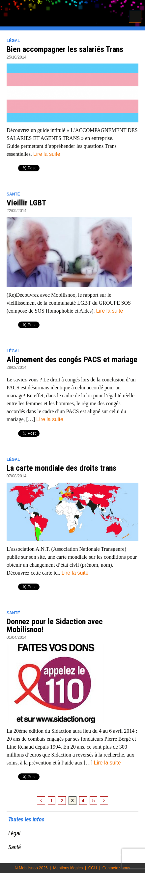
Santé (13, 194)
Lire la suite (46, 154)
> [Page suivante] (103, 800)
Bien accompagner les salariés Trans (65, 49)
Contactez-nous (116, 868)
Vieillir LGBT (26, 202)
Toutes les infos (26, 819)
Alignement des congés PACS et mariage (72, 359)
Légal (13, 40)
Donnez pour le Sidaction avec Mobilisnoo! (55, 625)
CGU (92, 868)
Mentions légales (68, 868)
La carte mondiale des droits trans (61, 468)
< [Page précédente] (41, 800)
